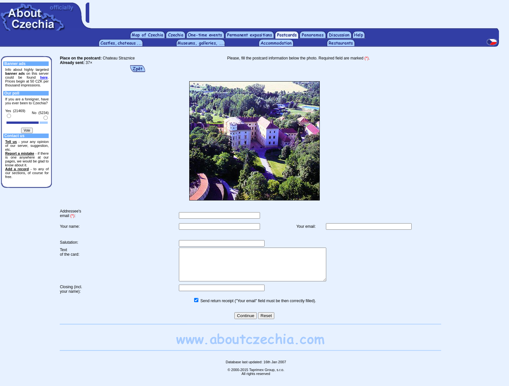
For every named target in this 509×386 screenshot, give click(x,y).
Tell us (11, 142)
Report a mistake (19, 153)
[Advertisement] (299, 12)
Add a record (17, 169)
